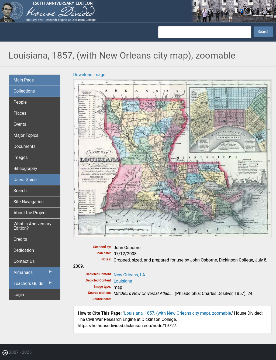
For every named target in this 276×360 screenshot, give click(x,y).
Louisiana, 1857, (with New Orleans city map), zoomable (177, 313)
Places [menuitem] (19, 113)
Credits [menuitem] (20, 239)
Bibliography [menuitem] (25, 168)
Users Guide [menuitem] (25, 179)
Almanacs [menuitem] (33, 273)
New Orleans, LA (129, 274)
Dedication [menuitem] (23, 250)
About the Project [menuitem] (30, 212)
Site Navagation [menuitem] (28, 201)
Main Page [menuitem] (23, 80)
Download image (89, 74)
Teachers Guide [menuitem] (33, 284)
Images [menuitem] (20, 157)
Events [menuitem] (19, 124)
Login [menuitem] (18, 294)
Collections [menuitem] (24, 91)
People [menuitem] (20, 102)
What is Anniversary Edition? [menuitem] (32, 226)
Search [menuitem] (20, 190)
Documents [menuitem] (24, 146)
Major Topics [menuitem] (25, 135)
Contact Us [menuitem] (24, 261)
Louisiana (123, 281)
